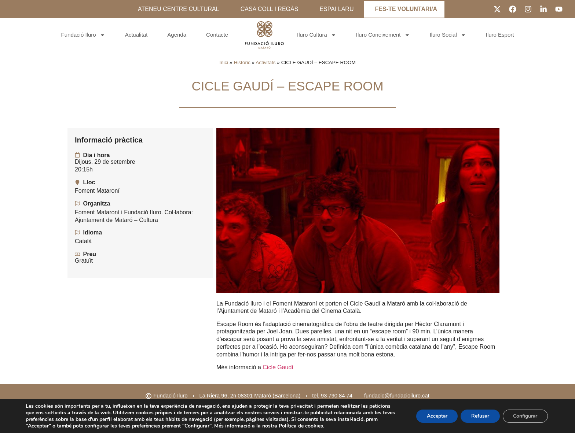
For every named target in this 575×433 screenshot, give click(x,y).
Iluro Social (448, 35)
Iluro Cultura (316, 35)
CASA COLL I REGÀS (270, 9)
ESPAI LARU (336, 9)
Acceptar (433, 415)
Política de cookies (301, 425)
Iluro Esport (500, 35)
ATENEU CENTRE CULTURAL (178, 9)
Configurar (524, 415)
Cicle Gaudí (278, 367)
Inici (223, 62)
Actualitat (136, 35)
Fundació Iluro (83, 35)
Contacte (217, 35)
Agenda (176, 35)
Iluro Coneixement (383, 35)
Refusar (478, 415)
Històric (242, 62)
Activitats (265, 62)
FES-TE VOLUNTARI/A (406, 9)
